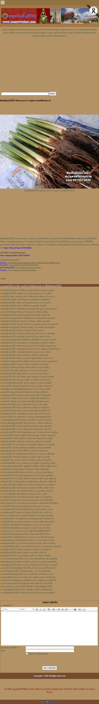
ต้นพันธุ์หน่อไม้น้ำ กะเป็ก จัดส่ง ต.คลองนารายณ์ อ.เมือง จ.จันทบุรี (28, 543)
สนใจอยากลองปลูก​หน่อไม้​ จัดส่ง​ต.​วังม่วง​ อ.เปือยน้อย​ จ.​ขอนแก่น (28, 318)
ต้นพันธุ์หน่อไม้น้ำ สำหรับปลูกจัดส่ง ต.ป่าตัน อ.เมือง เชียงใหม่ (26, 426)
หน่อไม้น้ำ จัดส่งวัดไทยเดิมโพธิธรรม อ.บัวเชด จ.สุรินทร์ (24, 392)
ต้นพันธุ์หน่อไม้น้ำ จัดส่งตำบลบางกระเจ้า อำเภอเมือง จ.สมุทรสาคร (28, 346)
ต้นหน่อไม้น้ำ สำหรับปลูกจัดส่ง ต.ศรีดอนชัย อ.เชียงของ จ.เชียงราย (28, 482)
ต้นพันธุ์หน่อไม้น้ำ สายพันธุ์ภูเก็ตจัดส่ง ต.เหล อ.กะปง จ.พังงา (26, 352)
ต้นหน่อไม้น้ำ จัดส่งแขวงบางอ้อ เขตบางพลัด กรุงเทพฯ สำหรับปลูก (28, 577)
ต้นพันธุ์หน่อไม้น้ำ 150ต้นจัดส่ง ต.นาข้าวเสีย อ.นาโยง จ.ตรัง (25, 414)
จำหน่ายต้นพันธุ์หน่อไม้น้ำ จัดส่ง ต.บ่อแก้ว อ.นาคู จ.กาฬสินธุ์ (26, 383)
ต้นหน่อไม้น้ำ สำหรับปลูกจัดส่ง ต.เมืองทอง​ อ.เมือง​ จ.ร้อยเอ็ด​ (26, 448)
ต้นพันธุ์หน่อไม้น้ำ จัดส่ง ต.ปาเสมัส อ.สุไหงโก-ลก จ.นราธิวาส (26, 512)
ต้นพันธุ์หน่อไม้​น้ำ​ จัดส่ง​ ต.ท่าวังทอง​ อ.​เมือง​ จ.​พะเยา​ (22, 330)
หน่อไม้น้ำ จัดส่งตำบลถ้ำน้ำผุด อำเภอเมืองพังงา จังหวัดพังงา (26, 300)
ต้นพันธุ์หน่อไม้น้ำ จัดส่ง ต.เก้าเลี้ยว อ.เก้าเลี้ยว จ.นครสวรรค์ (25, 380)
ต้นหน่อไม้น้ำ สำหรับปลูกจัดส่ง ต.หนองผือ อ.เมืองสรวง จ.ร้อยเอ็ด (28, 445)
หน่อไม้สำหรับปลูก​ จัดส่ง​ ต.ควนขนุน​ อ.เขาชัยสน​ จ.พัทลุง (24, 312)
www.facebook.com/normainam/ (28, 267)
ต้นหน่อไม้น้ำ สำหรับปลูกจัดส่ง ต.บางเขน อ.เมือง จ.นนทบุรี (25, 457)
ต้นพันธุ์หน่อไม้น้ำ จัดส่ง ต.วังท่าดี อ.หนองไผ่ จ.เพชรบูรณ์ (24, 364)
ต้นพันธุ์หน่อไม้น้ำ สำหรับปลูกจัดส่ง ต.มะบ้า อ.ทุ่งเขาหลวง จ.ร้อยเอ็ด (29, 432)
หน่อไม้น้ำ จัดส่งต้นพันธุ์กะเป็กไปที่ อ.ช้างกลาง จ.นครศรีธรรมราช (28, 568)
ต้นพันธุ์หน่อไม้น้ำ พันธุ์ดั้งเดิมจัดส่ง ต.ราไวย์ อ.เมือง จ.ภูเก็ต (25, 389)
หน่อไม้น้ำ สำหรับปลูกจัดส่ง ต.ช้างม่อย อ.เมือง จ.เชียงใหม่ (25, 469)
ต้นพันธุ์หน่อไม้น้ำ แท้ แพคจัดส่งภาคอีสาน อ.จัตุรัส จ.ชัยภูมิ (25, 556)
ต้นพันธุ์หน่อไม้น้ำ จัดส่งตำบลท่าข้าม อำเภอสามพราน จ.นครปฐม (28, 334)
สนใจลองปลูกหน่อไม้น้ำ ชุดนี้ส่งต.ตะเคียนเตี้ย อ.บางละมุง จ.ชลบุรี (28, 340)
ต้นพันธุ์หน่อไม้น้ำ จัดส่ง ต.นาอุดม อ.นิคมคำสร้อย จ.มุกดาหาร (26, 358)
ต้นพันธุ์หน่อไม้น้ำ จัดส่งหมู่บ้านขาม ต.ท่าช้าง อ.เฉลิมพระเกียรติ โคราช (30, 349)
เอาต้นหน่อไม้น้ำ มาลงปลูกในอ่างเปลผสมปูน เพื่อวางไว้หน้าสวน (27, 519)
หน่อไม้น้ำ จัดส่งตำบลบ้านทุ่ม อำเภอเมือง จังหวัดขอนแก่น (25, 401)
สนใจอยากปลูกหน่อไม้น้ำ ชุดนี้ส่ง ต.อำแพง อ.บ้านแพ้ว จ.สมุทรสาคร (29, 361)
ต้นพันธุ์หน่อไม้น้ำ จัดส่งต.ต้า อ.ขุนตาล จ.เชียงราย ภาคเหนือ (26, 441)
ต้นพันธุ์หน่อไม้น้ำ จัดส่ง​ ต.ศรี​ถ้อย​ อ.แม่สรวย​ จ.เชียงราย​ (24, 451)
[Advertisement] (49, 45)
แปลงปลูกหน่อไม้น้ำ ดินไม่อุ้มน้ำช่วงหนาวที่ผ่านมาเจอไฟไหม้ (26, 583)
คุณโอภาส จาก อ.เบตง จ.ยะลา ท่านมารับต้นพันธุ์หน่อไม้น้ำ (25, 531)
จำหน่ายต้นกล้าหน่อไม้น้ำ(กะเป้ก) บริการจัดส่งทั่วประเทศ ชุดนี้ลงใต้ (29, 559)
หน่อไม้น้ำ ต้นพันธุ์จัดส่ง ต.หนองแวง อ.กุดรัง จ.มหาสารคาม (25, 528)
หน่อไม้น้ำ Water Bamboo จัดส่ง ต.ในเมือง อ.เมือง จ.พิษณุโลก (26, 460)
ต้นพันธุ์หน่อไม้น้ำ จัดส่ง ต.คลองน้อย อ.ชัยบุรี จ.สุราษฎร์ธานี (26, 549)
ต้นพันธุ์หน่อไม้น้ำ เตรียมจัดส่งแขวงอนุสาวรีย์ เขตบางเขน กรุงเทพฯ (29, 309)
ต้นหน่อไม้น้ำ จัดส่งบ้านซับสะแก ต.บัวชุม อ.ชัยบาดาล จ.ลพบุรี (27, 438)
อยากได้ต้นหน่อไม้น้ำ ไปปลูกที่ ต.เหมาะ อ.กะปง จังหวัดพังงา (26, 571)
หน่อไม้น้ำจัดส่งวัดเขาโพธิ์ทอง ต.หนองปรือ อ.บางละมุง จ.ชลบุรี (27, 290)
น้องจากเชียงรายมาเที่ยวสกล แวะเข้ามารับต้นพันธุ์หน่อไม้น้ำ (26, 417)
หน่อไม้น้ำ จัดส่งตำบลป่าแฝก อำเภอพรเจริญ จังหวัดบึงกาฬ (25, 411)
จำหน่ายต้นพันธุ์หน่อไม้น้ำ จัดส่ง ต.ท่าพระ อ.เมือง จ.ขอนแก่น (26, 423)
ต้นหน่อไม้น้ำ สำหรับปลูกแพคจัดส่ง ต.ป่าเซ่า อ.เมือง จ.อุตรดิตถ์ (27, 475)
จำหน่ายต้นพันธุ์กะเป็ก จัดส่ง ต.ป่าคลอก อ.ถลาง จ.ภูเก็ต (24, 494)
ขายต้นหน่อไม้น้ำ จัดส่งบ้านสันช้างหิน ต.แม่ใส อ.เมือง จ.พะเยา (27, 509)
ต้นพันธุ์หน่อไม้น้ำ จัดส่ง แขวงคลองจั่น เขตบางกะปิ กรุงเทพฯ (26, 303)
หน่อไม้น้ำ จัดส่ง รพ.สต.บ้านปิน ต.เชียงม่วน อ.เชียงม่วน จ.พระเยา (28, 297)
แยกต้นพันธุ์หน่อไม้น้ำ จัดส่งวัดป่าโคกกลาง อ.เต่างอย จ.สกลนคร (28, 540)
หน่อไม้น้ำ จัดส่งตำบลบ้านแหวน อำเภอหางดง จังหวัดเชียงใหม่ (27, 500)
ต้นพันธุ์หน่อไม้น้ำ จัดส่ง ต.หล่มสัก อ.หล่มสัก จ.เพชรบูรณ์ (24, 355)
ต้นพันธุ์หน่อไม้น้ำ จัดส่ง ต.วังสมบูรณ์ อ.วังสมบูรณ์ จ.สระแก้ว (26, 429)
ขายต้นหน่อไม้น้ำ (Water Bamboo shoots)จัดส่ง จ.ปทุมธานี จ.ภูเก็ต (28, 463)
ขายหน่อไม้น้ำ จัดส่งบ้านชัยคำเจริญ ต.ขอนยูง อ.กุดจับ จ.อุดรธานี (28, 435)
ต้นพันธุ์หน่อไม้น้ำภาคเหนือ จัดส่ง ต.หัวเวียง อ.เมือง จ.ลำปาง (26, 337)
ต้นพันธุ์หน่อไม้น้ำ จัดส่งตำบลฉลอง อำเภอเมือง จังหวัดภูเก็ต (26, 395)
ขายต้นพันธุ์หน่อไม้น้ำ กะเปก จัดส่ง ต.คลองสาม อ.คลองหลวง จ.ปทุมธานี (31, 546)
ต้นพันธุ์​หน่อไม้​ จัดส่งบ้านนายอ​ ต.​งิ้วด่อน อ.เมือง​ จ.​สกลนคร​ (25, 321)
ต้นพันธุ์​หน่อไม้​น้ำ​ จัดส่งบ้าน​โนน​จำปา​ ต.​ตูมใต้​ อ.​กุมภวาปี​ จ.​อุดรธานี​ (29, 324)
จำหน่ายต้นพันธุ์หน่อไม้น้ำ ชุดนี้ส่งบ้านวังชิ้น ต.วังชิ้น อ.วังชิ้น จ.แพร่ (29, 466)
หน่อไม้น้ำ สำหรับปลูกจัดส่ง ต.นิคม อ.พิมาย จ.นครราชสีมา (25, 367)
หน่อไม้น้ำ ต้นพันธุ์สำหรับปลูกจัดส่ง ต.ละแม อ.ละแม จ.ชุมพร (26, 525)
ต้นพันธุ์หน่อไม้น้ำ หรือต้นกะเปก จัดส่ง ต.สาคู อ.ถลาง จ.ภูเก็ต (26, 293)
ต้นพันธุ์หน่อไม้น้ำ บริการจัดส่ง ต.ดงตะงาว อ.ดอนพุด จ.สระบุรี (26, 491)
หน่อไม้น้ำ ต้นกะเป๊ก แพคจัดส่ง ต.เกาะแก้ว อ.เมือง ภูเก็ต (24, 371)
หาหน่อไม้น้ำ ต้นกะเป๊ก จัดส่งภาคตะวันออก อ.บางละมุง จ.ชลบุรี (27, 377)
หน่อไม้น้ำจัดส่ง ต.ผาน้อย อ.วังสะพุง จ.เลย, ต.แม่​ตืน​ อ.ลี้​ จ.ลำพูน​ (27, 522)
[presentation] (45, 660)
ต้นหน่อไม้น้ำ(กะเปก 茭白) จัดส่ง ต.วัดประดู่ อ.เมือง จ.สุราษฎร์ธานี (28, 479)
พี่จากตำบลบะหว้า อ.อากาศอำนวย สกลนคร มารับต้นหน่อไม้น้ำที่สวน (29, 503)
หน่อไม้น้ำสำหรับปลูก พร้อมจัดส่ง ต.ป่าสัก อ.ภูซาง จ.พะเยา (25, 506)
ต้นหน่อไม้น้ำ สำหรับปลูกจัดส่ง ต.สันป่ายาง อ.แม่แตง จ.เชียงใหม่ (28, 454)
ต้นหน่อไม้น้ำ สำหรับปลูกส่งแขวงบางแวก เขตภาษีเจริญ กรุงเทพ (27, 537)
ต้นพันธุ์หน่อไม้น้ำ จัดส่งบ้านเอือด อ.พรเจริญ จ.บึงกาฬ (23, 553)
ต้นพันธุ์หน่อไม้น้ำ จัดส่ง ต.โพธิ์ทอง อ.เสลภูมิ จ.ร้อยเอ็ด (23, 306)
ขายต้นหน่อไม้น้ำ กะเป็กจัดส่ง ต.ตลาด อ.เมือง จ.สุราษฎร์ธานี (26, 497)
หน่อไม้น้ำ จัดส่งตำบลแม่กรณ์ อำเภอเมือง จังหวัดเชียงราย (25, 398)
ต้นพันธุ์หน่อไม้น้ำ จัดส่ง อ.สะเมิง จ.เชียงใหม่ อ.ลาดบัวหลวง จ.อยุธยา (29, 565)
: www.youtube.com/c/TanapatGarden (18, 270)
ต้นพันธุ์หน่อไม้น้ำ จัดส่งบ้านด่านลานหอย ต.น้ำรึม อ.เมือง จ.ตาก (27, 488)
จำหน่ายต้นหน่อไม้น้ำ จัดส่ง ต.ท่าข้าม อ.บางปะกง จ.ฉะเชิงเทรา (27, 472)
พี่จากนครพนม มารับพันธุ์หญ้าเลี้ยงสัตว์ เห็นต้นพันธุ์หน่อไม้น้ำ (26, 586)
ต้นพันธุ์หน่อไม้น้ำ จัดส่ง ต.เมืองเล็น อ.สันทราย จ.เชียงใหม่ (25, 408)
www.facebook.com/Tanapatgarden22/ (24, 265)
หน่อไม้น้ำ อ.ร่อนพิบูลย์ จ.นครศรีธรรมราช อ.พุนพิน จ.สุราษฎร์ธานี (28, 580)
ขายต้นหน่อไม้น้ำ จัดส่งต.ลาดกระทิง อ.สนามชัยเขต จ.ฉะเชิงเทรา (28, 485)
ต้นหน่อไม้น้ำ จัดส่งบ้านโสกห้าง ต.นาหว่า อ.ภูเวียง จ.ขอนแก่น (26, 386)
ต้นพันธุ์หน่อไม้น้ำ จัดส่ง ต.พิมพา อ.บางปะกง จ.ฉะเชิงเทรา (25, 374)
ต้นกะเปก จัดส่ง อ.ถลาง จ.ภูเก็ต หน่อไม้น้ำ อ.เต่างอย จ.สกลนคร (27, 516)
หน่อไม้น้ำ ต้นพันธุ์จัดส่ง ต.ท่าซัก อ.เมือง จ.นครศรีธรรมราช (25, 534)
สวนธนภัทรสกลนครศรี (9, 260)
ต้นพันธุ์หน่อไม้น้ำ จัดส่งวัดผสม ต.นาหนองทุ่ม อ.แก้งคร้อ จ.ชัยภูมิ (28, 343)
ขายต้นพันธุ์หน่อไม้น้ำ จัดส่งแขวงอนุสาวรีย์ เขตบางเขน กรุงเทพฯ (28, 593)
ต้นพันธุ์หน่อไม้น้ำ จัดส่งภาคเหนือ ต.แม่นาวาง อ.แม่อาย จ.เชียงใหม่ (29, 562)
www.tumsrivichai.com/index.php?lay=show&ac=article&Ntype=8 (34, 263)
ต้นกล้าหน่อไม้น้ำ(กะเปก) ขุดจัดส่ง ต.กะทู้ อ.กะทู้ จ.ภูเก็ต (24, 404)
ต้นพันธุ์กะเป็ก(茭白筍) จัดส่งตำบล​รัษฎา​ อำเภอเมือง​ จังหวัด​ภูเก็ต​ (28, 327)
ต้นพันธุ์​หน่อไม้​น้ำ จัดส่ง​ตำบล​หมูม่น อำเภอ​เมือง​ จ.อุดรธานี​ (25, 315)
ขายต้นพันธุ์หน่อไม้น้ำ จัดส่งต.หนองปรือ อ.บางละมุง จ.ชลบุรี (26, 420)
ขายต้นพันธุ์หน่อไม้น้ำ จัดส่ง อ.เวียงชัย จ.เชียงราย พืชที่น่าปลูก (27, 590)
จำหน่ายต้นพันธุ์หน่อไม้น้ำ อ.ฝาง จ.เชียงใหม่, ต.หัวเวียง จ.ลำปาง (27, 574)
